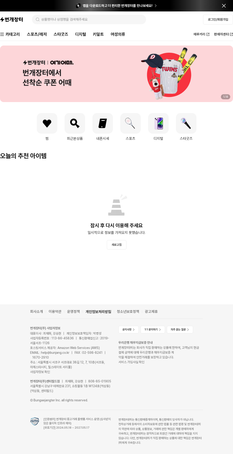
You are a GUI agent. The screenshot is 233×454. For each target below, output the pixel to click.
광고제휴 (151, 311)
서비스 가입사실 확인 (131, 362)
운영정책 (73, 311)
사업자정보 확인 (40, 372)
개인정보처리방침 (98, 312)
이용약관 (55, 311)
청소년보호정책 (128, 311)
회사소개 (36, 311)
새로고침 (117, 244)
